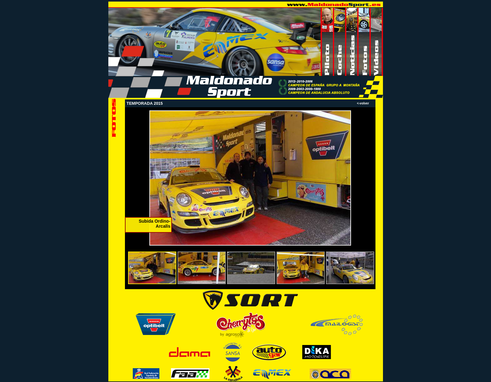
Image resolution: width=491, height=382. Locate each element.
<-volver (363, 103)
